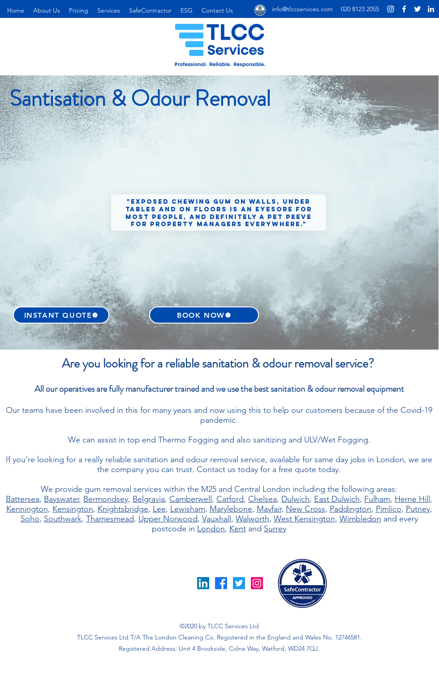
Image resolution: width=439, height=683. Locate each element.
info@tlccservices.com (302, 9)
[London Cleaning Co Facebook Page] (404, 8)
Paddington (350, 509)
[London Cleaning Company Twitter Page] (417, 8)
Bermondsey (105, 499)
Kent (237, 529)
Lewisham (187, 509)
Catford (230, 499)
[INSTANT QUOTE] (61, 315)
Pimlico (388, 509)
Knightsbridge (123, 509)
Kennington (27, 509)
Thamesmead (110, 519)
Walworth (252, 519)
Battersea (22, 499)
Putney (418, 509)
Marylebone (231, 509)
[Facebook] (221, 583)
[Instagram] (257, 583)
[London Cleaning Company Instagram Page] (390, 8)
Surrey (275, 529)
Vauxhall (216, 519)
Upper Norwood (168, 519)
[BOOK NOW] (204, 315)
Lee (159, 509)
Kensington (72, 509)
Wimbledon (360, 519)
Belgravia (149, 499)
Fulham (377, 499)
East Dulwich (337, 499)
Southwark (63, 519)
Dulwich (295, 499)
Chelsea (262, 499)
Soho (30, 519)
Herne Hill (412, 499)
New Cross (305, 509)
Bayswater (61, 499)
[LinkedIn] (203, 583)
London (211, 529)
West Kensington (304, 519)
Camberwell (190, 499)
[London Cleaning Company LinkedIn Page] (430, 8)
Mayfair (269, 509)
